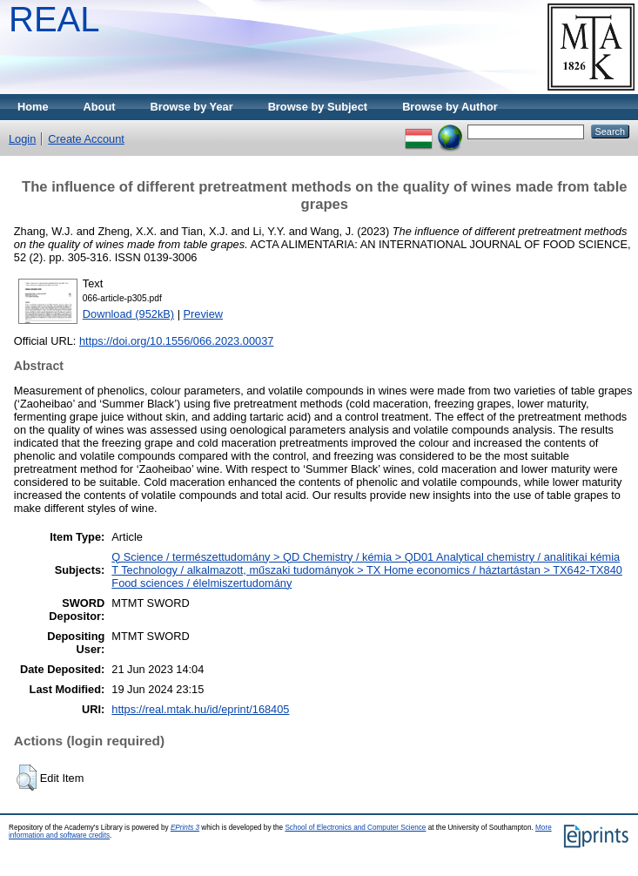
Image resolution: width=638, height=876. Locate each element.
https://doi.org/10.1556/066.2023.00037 (176, 340)
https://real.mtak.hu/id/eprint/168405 (200, 709)
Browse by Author (450, 106)
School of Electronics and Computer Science (355, 828)
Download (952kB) (128, 313)
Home (33, 106)
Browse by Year (192, 106)
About (100, 106)
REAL (54, 19)
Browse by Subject (318, 106)
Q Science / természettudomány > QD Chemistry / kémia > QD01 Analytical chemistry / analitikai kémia (365, 556)
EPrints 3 (185, 828)
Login (22, 138)
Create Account (86, 138)
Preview (204, 313)
